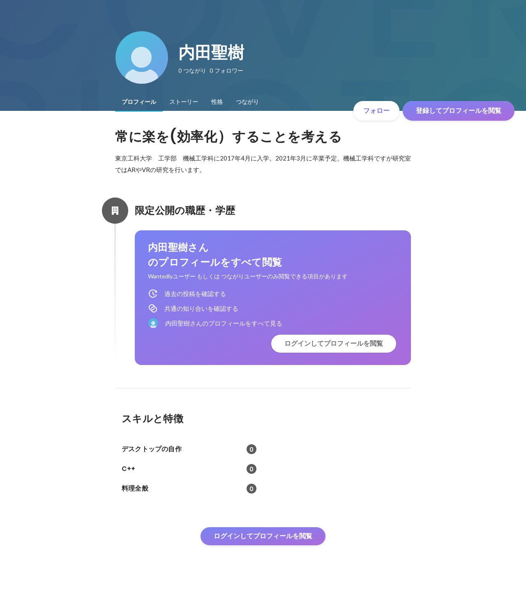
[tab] (139, 102)
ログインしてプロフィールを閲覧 (333, 343)
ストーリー (183, 102)
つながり (247, 102)
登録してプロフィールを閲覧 (458, 110)
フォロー (376, 110)
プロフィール (139, 102)
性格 (217, 102)
